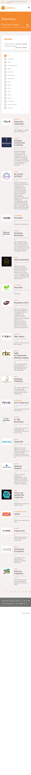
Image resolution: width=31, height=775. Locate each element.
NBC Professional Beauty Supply (21, 355)
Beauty (7, 68)
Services (8, 98)
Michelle (18, 218)
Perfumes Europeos (19, 550)
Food (7, 62)
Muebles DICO (21, 303)
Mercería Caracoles (19, 122)
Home (7, 81)
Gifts (7, 91)
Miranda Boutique (18, 234)
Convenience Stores (10, 65)
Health (7, 94)
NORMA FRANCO (18, 380)
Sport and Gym (9, 75)
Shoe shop (8, 107)
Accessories (8, 59)
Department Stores (10, 104)
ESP (3, 2)
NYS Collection (21, 403)
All (6, 55)
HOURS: (17, 2)
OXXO (17, 514)
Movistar (18, 287)
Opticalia (18, 441)
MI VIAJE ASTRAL (18, 175)
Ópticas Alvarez (18, 467)
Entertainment (9, 78)
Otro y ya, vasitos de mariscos (19, 495)
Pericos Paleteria (18, 572)
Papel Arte (19, 531)
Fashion (7, 85)
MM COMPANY (21, 260)
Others (7, 88)
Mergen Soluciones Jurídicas (19, 142)
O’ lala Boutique (18, 420)
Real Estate (8, 72)
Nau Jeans (19, 336)
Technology (8, 101)
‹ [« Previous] (3, 592)
